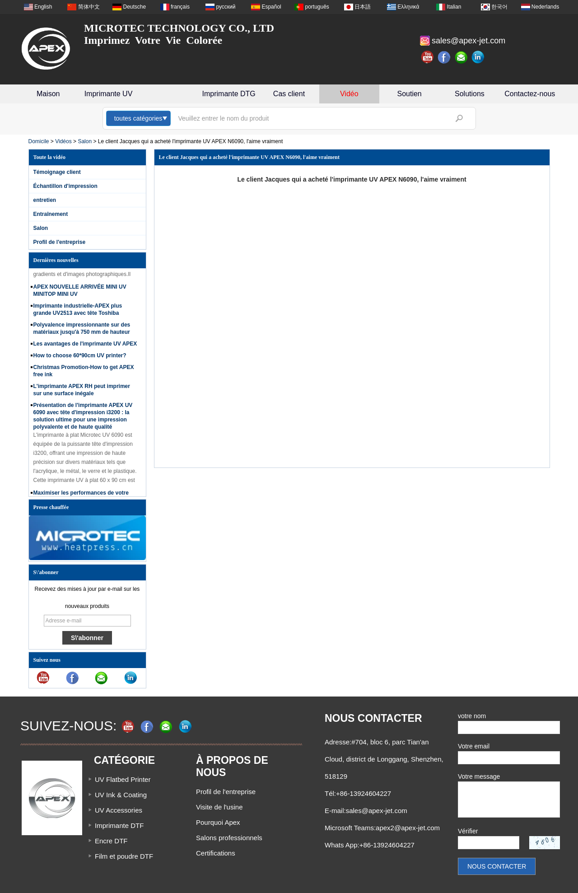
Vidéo (349, 94)
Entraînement (50, 214)
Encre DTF (111, 841)
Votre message (479, 776)
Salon (85, 141)
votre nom (472, 716)
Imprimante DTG (229, 94)
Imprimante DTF (119, 825)
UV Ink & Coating (121, 795)
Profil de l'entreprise (59, 242)
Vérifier (468, 831)
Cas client (289, 94)
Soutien (409, 94)
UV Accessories (118, 810)
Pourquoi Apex (218, 822)
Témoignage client (57, 172)
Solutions (470, 94)
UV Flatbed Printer (122, 779)
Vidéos (63, 141)
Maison (48, 94)
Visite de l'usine (219, 807)
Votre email (473, 746)
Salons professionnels (229, 838)
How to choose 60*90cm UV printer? (79, 357)
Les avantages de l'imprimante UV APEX (85, 345)
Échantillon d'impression (65, 186)
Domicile (38, 141)
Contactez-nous (529, 94)
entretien (44, 200)
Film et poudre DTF (124, 856)
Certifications (215, 853)
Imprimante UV (108, 94)
